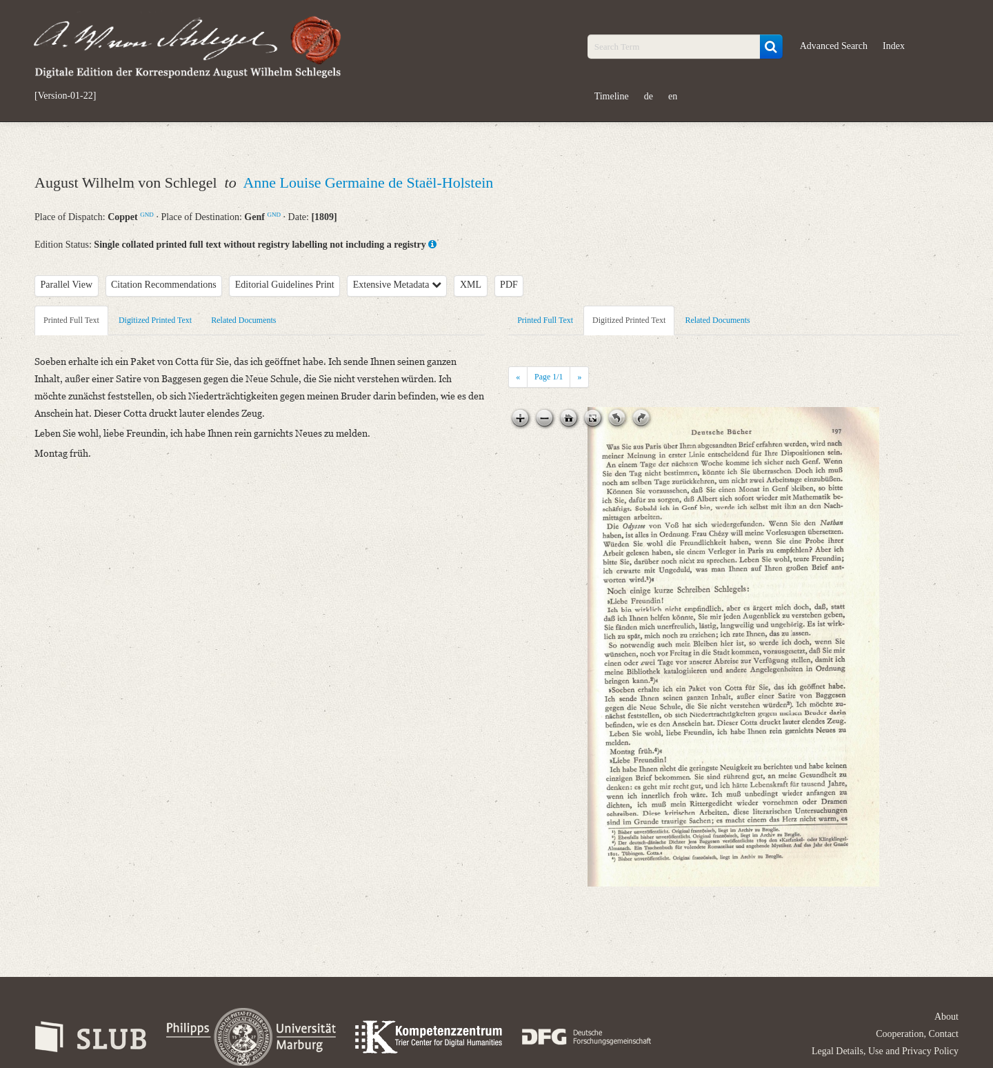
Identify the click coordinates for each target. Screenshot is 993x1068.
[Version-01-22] (65, 96)
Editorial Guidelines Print (284, 284)
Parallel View (67, 284)
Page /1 (548, 377)
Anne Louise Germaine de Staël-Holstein (368, 182)
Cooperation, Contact (917, 1034)
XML (470, 284)
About (946, 1016)
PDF (509, 284)
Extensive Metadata (397, 284)
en (672, 96)
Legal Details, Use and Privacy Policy (885, 1051)
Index (894, 46)
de (648, 96)
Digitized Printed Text (155, 320)
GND (147, 214)
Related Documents (243, 320)
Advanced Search (833, 46)
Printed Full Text (71, 320)
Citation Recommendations (164, 284)
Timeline (611, 96)
